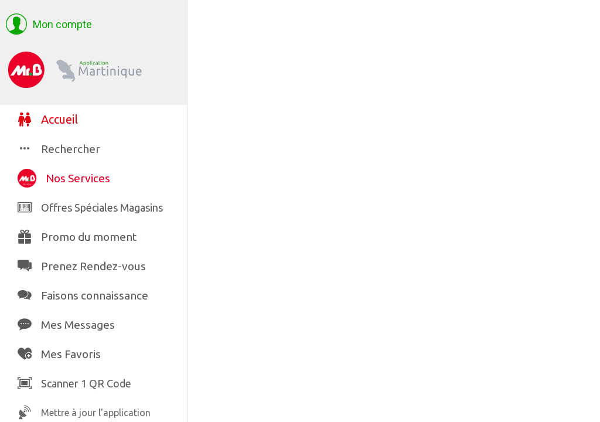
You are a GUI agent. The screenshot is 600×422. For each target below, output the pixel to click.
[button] (49, 24)
